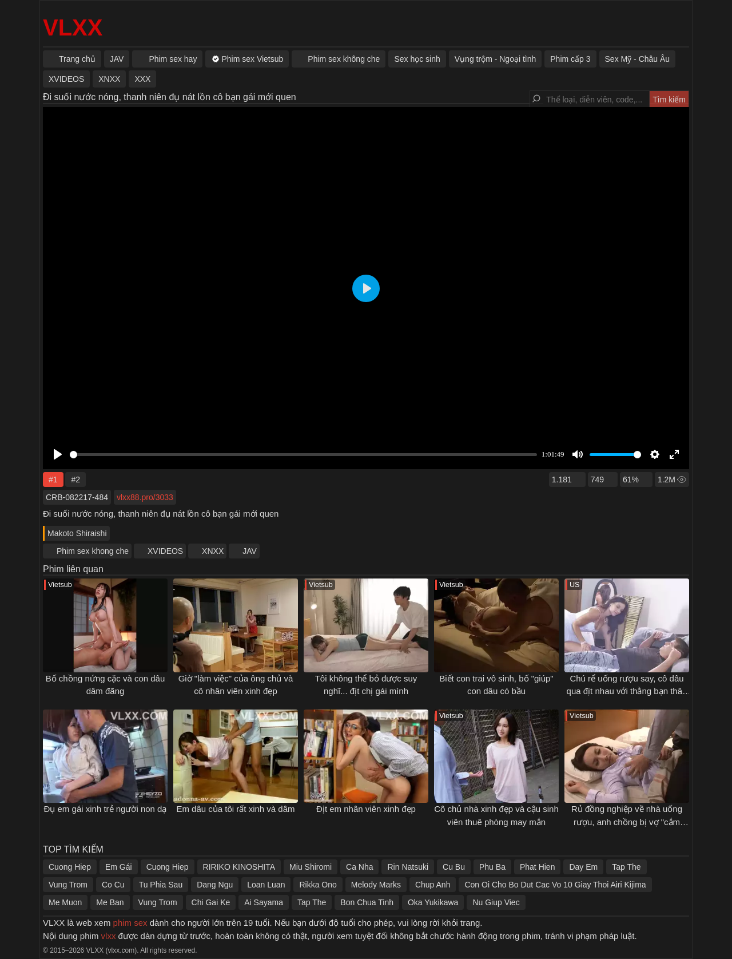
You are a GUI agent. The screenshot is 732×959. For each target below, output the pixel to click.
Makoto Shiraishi (77, 533)
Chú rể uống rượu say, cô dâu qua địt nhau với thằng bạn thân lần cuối (627, 691)
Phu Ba (492, 866)
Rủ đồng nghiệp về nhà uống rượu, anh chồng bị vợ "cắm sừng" (626, 821)
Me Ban (110, 902)
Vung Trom (68, 884)
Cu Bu (454, 866)
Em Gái (118, 866)
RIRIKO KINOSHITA (239, 866)
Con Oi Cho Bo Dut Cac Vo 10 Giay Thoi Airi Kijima (555, 884)
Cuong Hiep (70, 866)
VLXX (72, 27)
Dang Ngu (215, 884)
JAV (249, 551)
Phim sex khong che (93, 551)
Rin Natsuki (407, 866)
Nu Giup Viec (495, 902)
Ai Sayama (263, 902)
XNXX (213, 551)
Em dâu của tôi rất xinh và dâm (235, 809)
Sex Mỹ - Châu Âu (637, 59)
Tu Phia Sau (161, 884)
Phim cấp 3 (570, 59)
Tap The (626, 866)
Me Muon (65, 902)
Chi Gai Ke (211, 902)
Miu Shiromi (310, 866)
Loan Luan (266, 884)
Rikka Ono (317, 884)
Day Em (583, 866)
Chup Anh (433, 884)
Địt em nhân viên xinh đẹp (366, 809)
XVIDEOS (165, 551)
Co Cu (113, 884)
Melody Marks (376, 884)
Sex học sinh (417, 59)
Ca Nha (359, 866)
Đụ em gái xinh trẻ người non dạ (105, 809)
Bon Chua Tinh (366, 902)
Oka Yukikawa (433, 902)
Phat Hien (537, 866)
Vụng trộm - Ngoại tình (495, 59)
